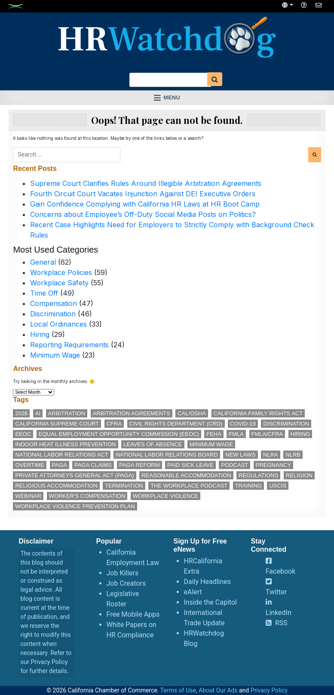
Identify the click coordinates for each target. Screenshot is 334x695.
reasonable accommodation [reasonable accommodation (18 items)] (186, 475)
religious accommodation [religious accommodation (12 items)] (56, 485)
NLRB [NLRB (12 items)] (292, 454)
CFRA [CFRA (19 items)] (114, 423)
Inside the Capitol (210, 602)
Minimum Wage (55, 355)
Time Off (44, 293)
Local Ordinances (58, 324)
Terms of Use (178, 690)
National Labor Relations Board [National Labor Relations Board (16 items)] (167, 454)
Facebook (280, 571)
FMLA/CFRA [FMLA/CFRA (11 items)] (267, 434)
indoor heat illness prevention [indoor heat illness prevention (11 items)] (65, 444)
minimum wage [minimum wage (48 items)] (211, 444)
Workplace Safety (59, 282)
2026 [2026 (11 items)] (21, 413)
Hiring (39, 334)
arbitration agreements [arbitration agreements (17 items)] (131, 413)
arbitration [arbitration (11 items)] (66, 413)
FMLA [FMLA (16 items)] (236, 434)
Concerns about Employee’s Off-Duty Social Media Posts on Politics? (143, 214)
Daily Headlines (207, 582)
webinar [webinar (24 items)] (28, 496)
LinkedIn (278, 613)
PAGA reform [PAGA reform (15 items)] (139, 465)
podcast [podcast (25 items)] (234, 465)
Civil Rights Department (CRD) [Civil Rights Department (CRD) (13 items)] (176, 423)
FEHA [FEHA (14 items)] (213, 434)
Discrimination (53, 313)
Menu (171, 97)
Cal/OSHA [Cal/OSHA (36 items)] (192, 413)
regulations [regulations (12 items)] (258, 475)
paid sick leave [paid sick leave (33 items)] (190, 465)
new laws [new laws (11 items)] (240, 454)
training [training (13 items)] (248, 485)
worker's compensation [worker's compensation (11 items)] (87, 496)
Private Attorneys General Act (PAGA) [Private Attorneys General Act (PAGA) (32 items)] (74, 475)
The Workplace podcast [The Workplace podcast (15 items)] (188, 485)
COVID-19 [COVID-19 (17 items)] (243, 423)
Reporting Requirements (69, 344)
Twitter (276, 592)
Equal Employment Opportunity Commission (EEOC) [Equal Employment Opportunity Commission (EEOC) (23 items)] (119, 434)
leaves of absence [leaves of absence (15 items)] (152, 444)
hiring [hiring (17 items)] (300, 434)
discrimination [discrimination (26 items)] (286, 423)
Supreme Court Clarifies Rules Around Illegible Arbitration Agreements (145, 183)
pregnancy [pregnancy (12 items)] (273, 465)
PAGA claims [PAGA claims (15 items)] (92, 465)
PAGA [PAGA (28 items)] (59, 465)
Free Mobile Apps (133, 614)
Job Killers (123, 573)
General (43, 262)
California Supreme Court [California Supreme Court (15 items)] (57, 423)
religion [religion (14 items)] (299, 475)
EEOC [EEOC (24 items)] (23, 434)
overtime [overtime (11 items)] (29, 465)
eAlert (193, 592)
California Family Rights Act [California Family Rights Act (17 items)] (258, 413)
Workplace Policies (61, 272)
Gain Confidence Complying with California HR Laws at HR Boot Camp (145, 204)
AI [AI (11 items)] (37, 413)
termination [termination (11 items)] (124, 485)
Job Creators (126, 583)
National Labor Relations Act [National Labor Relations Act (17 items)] (61, 454)
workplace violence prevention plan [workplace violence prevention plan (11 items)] (75, 506)
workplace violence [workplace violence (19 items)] (165, 496)
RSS (281, 623)
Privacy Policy (49, 661)
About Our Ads (218, 690)
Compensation (53, 303)
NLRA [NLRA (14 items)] (270, 454)
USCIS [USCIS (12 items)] (277, 485)
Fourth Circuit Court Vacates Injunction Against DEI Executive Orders (142, 193)
